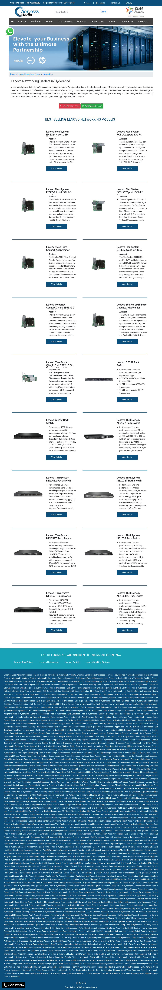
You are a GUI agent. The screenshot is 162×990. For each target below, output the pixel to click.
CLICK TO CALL (13, 985)
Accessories (97, 21)
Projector (143, 21)
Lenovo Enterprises (26, 74)
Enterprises (127, 21)
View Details (56, 169)
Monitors (81, 21)
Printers (113, 21)
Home (12, 74)
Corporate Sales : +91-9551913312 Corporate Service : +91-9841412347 (42, 3)
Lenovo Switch (72, 662)
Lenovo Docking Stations (98, 662)
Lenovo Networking (44, 74)
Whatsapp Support (92, 106)
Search (103, 12)
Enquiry (129, 3)
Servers (50, 21)
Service (87, 3)
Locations (100, 3)
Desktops (36, 21)
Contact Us (115, 3)
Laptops (22, 21)
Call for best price (70, 106)
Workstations (65, 21)
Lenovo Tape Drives (23, 662)
